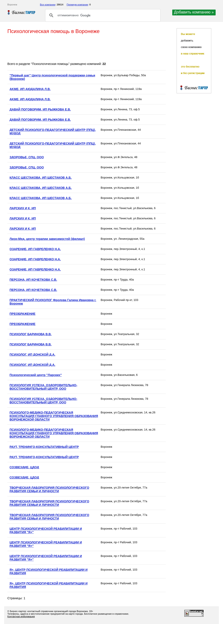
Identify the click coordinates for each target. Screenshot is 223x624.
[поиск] (102, 15)
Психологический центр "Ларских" (36, 375)
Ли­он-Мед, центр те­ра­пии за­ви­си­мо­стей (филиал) (47, 239)
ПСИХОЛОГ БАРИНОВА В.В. (31, 334)
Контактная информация (21, 616)
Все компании (47, 4)
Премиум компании (77, 4)
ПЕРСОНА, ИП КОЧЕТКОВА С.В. (33, 279)
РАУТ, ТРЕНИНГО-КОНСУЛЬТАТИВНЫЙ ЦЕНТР (44, 447)
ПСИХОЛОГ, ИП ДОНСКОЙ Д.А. (32, 354)
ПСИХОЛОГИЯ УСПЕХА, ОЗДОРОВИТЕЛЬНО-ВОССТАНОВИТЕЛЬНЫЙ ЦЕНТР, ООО (43, 386)
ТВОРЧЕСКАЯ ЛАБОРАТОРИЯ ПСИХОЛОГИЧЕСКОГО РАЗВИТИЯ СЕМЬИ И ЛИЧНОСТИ (49, 489)
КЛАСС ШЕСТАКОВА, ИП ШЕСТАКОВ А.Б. (41, 177)
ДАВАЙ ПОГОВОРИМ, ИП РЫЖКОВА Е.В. (40, 109)
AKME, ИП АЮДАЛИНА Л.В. (30, 89)
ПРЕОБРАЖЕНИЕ (22, 313)
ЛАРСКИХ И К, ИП (23, 208)
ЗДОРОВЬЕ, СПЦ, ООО (27, 157)
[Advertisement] (86, 48)
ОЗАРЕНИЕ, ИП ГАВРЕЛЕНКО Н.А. (35, 249)
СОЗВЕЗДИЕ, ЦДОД (24, 467)
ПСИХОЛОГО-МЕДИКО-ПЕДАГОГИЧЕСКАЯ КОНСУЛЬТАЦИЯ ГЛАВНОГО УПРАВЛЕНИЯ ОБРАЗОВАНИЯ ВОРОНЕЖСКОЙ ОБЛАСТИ (54, 416)
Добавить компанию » (194, 12)
